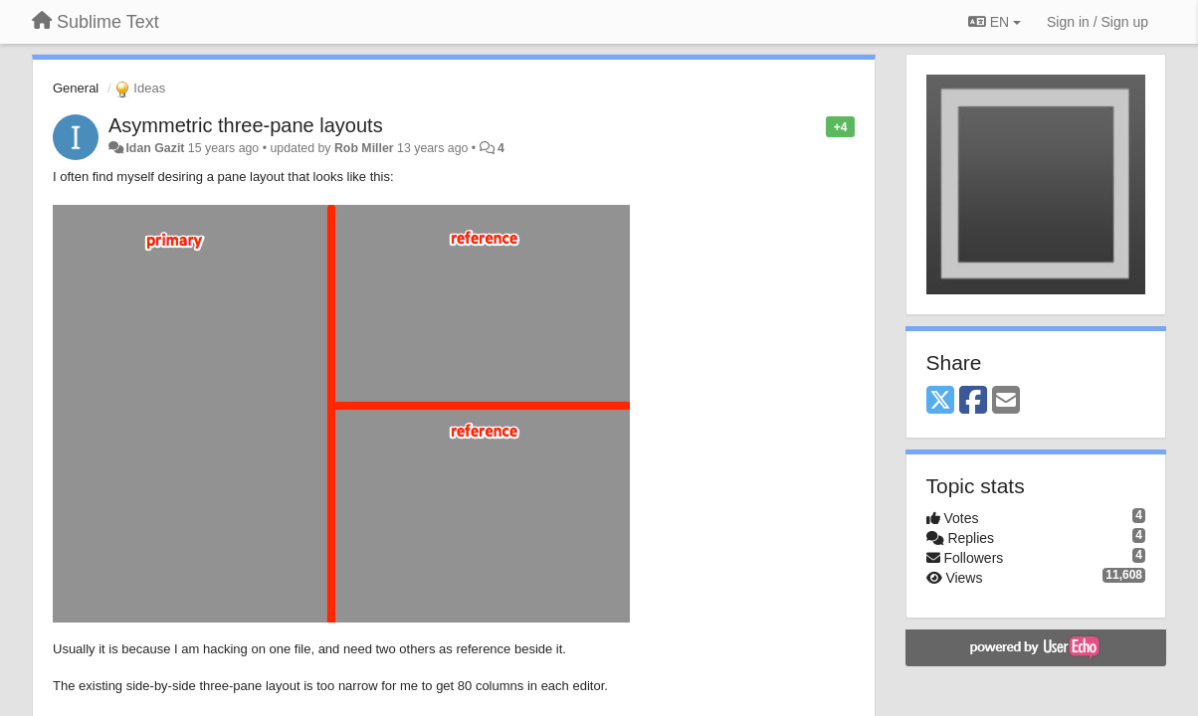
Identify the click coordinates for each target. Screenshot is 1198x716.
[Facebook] (973, 401)
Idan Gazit (154, 148)
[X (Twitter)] (940, 401)
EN (994, 22)
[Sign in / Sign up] (1097, 22)
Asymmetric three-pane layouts (245, 125)
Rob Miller (364, 148)
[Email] (1006, 401)
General (76, 88)
